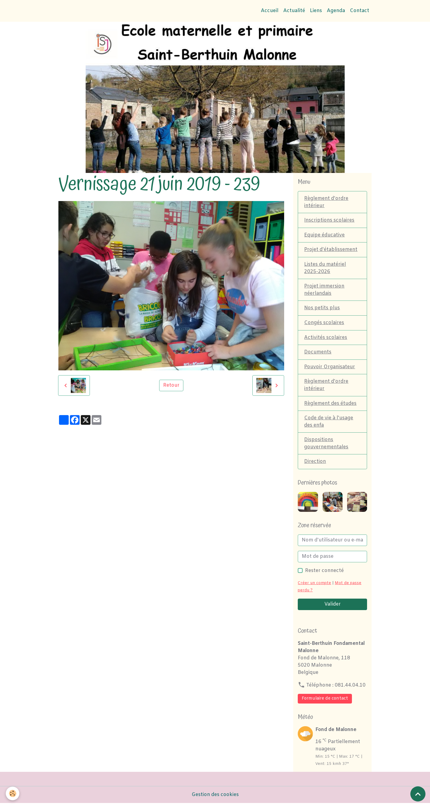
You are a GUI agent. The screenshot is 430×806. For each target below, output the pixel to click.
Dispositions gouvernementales (326, 446)
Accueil (269, 11)
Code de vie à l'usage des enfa (328, 424)
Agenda (336, 11)
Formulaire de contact (325, 701)
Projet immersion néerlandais (324, 290)
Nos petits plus (322, 309)
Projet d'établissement (331, 250)
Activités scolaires (325, 339)
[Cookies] (13, 793)
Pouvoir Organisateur (329, 368)
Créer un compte (314, 585)
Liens (316, 11)
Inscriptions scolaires (329, 220)
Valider (332, 607)
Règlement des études (330, 405)
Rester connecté (324, 573)
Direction (315, 464)
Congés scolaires (324, 324)
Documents (318, 353)
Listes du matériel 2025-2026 (325, 268)
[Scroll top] (417, 793)
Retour (171, 385)
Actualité (294, 11)
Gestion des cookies (215, 797)
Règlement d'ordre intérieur (326, 202)
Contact (359, 11)
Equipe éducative (324, 235)
